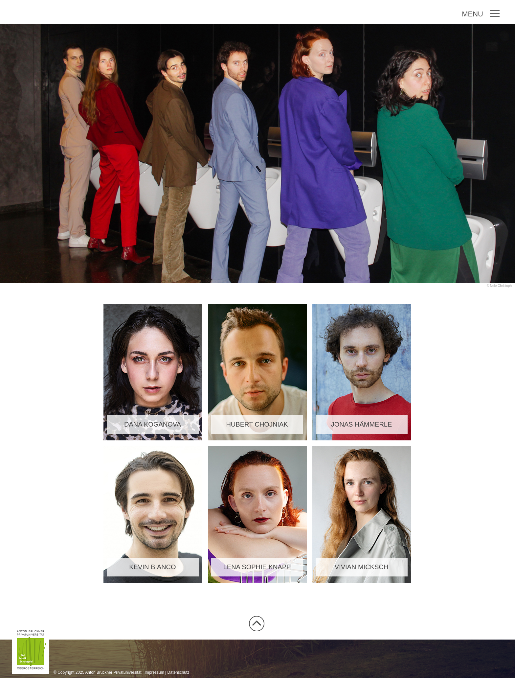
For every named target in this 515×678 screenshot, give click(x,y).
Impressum (154, 672)
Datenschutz (179, 672)
